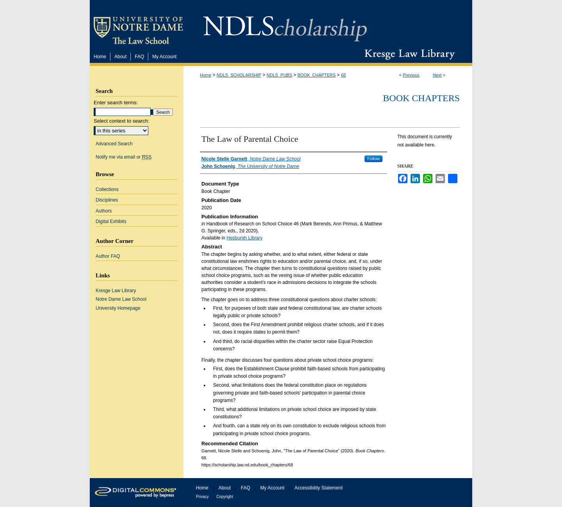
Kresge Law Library (408, 54)
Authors (104, 211)
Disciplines (107, 200)
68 (343, 75)
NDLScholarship (285, 24)
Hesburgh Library (245, 238)
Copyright (224, 497)
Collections (107, 189)
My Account (272, 488)
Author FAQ (108, 256)
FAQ (245, 488)
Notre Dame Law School (121, 299)
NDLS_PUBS (279, 75)
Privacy (202, 497)
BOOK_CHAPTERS (316, 75)
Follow (373, 158)
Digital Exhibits (111, 221)
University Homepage (118, 308)
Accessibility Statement (319, 488)
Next (437, 75)
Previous (411, 75)
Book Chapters (421, 98)
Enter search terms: (116, 102)
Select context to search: (121, 121)
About (225, 488)
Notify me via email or (123, 157)
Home (205, 75)
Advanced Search (114, 143)
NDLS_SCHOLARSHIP (239, 75)
